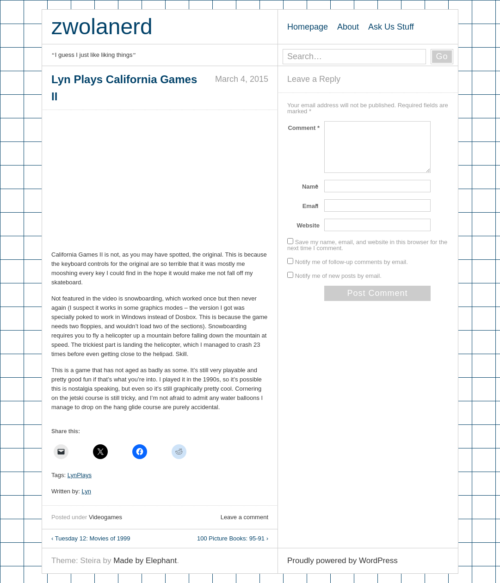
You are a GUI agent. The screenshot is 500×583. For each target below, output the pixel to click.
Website (308, 225)
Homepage (307, 26)
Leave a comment (244, 517)
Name (311, 187)
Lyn (86, 491)
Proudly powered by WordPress (342, 560)
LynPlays (80, 475)
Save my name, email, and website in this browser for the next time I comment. (367, 245)
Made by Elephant (145, 560)
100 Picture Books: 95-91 (232, 538)
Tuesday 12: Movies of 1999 (90, 538)
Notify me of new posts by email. (338, 275)
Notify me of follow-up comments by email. (351, 261)
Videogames (105, 517)
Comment (304, 128)
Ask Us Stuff (391, 26)
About (348, 26)
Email (311, 206)
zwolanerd (102, 26)
